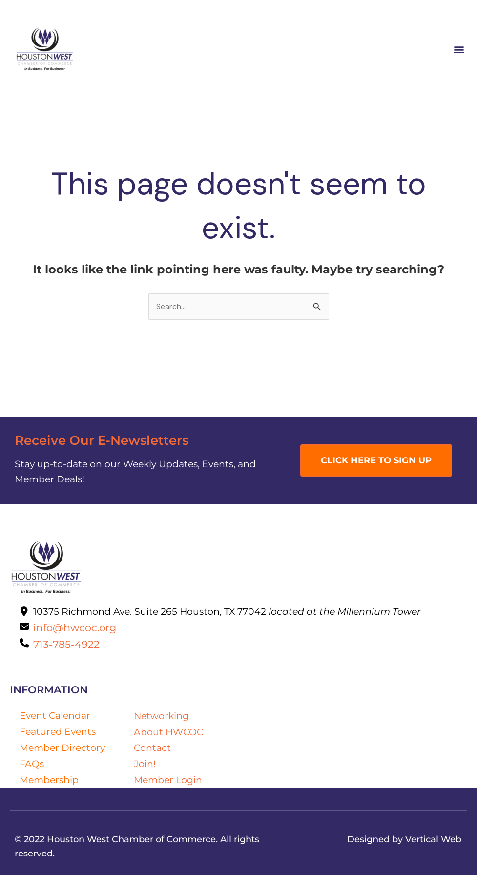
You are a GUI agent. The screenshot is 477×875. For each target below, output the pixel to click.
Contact (152, 747)
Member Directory (62, 747)
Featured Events (58, 731)
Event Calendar (55, 715)
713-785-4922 (66, 644)
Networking (161, 716)
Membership (49, 780)
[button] (459, 50)
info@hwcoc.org (74, 627)
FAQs (32, 764)
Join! (145, 764)
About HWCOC (168, 732)
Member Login (168, 780)
